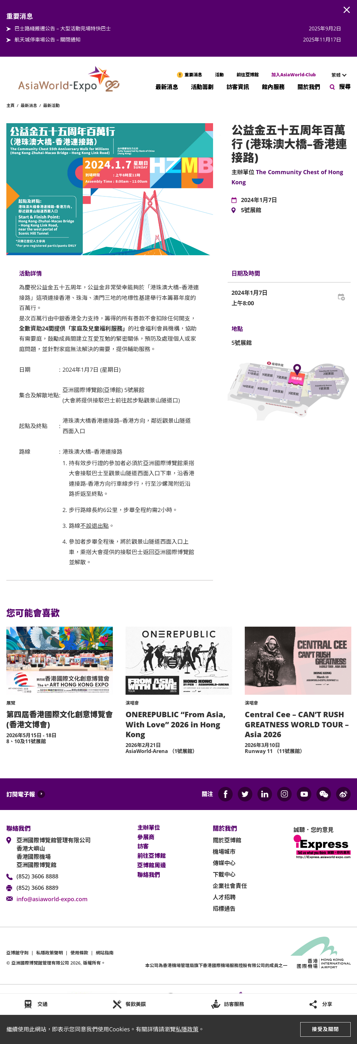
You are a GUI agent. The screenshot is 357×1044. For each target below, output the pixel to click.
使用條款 (79, 953)
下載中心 (224, 874)
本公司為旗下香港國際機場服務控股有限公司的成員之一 (216, 965)
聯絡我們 (148, 875)
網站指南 (105, 953)
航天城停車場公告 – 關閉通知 (48, 39)
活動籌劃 (202, 86)
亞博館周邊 (151, 865)
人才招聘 (224, 897)
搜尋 (345, 86)
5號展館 (251, 210)
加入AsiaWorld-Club (293, 75)
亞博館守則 (17, 953)
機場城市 (224, 851)
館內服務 (273, 86)
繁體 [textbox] (336, 75)
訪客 (143, 846)
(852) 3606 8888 (37, 876)
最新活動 (51, 105)
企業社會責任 (230, 885)
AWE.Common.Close (347, 10)
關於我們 (308, 86)
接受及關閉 (325, 1029)
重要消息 (193, 75)
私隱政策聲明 (49, 953)
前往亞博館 (248, 75)
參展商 (145, 837)
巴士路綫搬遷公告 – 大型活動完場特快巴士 (63, 28)
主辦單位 (148, 828)
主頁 (10, 105)
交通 (42, 1004)
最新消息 (166, 86)
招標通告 (224, 908)
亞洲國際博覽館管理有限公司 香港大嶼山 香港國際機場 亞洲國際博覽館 (53, 852)
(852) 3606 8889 (37, 887)
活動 (219, 75)
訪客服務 (234, 1004)
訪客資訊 (237, 86)
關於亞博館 (227, 840)
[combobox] (336, 75)
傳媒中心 (224, 863)
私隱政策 (187, 1029)
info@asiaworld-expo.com (52, 899)
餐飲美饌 (136, 1004)
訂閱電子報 (20, 794)
